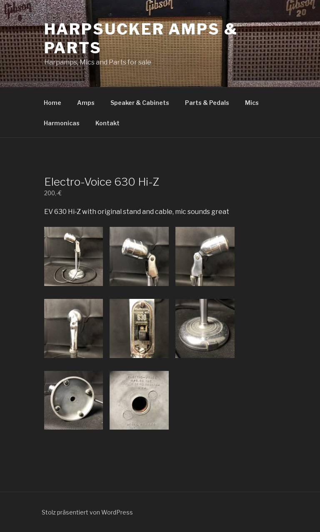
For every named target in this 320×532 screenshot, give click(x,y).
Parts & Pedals (207, 102)
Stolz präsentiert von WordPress (87, 512)
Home (52, 102)
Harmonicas (62, 123)
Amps (86, 102)
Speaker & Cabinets (139, 102)
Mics (252, 102)
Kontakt (107, 123)
